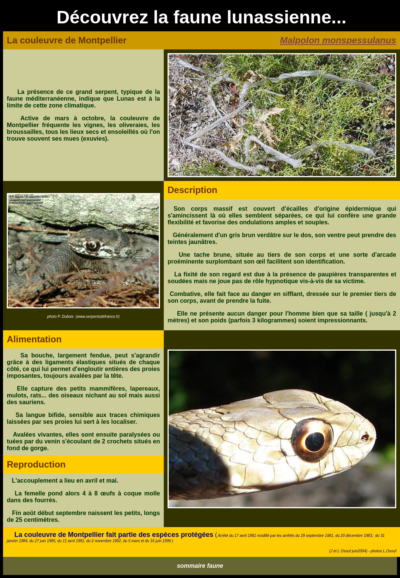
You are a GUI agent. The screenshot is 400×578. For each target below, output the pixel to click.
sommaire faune (200, 566)
